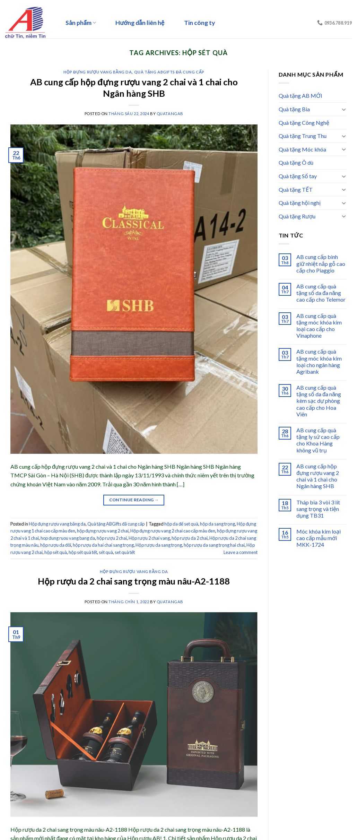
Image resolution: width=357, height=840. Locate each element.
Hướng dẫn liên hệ (139, 22)
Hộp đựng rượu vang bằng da (97, 72)
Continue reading (134, 499)
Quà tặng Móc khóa (302, 149)
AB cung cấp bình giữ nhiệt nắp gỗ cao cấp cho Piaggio (320, 263)
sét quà (106, 552)
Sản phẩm (81, 22)
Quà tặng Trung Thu (302, 135)
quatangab (170, 113)
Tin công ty (199, 22)
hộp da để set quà (181, 524)
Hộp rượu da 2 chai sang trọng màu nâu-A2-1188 (134, 581)
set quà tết (125, 552)
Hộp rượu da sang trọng (159, 545)
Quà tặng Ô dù (296, 162)
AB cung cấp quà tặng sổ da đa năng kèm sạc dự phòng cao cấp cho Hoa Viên (318, 400)
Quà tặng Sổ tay (298, 176)
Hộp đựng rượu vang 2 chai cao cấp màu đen (172, 531)
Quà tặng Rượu (297, 216)
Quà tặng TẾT (296, 189)
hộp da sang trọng (217, 524)
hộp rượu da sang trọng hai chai (214, 545)
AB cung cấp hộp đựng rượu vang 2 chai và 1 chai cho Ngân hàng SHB (317, 476)
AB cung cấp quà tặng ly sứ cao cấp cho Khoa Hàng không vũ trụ (318, 440)
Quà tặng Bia (294, 109)
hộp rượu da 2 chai (190, 538)
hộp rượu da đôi (55, 545)
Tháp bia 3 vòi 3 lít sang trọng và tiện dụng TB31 (318, 509)
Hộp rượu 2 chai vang (149, 538)
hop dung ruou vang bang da (68, 538)
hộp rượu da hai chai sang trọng (103, 545)
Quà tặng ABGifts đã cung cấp (169, 72)
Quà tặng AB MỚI (300, 95)
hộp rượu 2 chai (112, 538)
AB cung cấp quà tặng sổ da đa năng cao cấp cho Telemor (321, 293)
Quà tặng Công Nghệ (304, 122)
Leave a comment (241, 552)
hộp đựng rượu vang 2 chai (103, 531)
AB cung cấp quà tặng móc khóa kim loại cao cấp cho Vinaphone (319, 325)
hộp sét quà (55, 552)
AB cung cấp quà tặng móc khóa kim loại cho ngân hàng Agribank (319, 361)
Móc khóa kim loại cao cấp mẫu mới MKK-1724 (318, 538)
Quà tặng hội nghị (300, 202)
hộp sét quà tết (83, 552)
